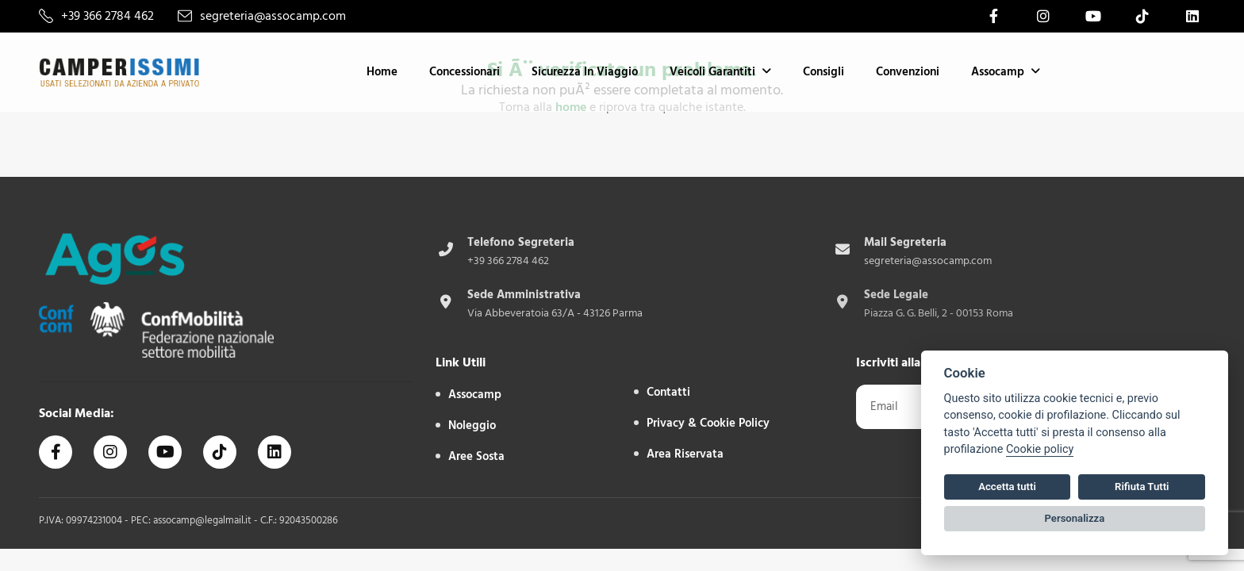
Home (382, 72)
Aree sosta (476, 456)
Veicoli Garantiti (712, 72)
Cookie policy (1039, 449)
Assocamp (997, 72)
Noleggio (472, 425)
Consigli (823, 72)
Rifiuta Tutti (1142, 486)
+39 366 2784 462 (107, 16)
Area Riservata (685, 454)
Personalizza (1075, 518)
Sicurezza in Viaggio (585, 72)
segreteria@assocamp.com (273, 16)
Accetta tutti (1007, 486)
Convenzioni (907, 72)
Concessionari (464, 72)
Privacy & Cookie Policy (708, 423)
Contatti (668, 392)
